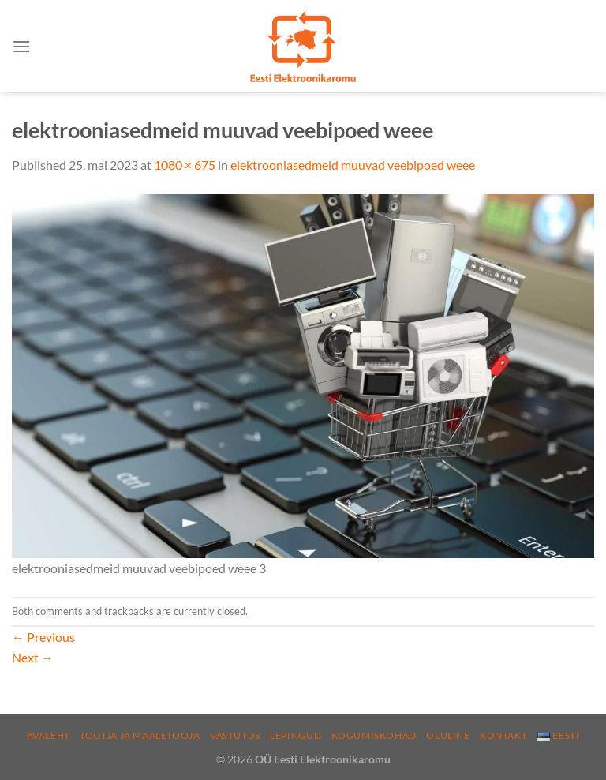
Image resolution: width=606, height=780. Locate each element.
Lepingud (295, 735)
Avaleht (48, 735)
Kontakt (503, 735)
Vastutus (235, 735)
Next (33, 657)
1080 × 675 (184, 164)
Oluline (447, 735)
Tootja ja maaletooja (140, 735)
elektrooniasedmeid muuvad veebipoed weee (352, 164)
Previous (43, 636)
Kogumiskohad (374, 735)
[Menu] (21, 46)
